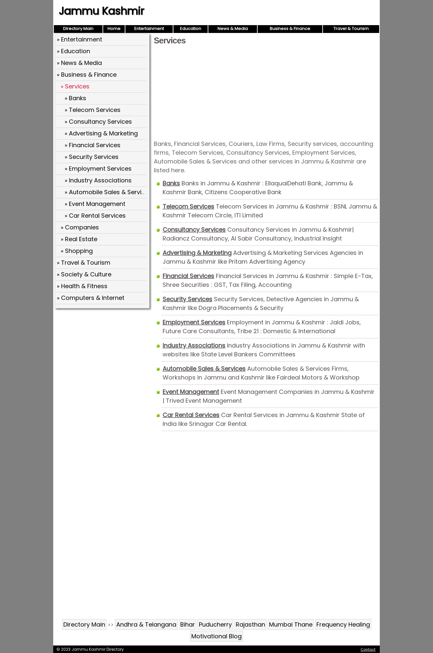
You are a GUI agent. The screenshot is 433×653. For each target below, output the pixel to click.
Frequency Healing (343, 624)
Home (113, 28)
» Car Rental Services (95, 215)
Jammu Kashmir (101, 11)
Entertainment (149, 28)
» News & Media (79, 63)
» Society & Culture (84, 274)
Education (190, 28)
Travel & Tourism (351, 28)
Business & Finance (290, 28)
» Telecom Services (92, 110)
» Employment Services (98, 168)
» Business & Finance (87, 74)
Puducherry (215, 624)
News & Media (232, 28)
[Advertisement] (266, 92)
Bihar (187, 624)
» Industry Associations (98, 180)
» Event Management (95, 204)
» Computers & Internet (90, 298)
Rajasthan (250, 624)
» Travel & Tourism (83, 262)
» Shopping (77, 251)
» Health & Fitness (82, 286)
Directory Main (78, 28)
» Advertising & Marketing (101, 133)
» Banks (75, 98)
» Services (75, 86)
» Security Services (92, 157)
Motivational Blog (216, 636)
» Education (73, 51)
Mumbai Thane (291, 624)
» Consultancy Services (98, 121)
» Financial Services (92, 145)
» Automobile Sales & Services (108, 192)
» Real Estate (79, 239)
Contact (368, 649)
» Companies (80, 227)
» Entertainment (79, 39)
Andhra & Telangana (146, 624)
